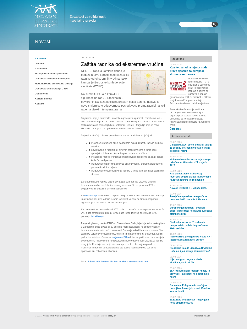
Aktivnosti (41, 68)
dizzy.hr (112, 316)
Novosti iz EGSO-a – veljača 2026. (188, 188)
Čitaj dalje (175, 129)
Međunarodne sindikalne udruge (54, 83)
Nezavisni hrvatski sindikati (57, 316)
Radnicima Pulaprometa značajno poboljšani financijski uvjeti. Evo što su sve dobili (190, 288)
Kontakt (39, 103)
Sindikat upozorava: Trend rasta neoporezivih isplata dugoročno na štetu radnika (189, 225)
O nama (39, 63)
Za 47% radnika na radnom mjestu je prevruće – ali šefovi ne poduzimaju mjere (190, 273)
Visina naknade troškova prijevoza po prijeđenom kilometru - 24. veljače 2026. (190, 162)
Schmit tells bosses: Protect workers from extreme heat (118, 261)
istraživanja (97, 216)
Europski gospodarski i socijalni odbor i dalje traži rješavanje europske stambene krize (191, 210)
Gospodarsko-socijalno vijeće (52, 78)
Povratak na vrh (202, 316)
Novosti (41, 58)
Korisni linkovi (43, 98)
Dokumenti (41, 93)
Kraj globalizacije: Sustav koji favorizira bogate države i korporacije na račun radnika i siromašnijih (190, 176)
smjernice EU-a (120, 237)
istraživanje (90, 195)
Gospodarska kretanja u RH (51, 88)
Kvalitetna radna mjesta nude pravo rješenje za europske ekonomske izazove (188, 71)
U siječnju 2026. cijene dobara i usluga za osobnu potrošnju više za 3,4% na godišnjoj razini (191, 147)
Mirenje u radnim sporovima (51, 73)
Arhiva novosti (181, 136)
